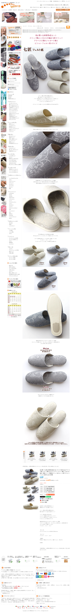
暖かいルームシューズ (13, 104)
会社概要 (10, 9)
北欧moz (10, 213)
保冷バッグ (11, 251)
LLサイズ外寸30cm (13, 161)
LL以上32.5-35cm (12, 163)
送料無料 (10, 95)
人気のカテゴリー (12, 101)
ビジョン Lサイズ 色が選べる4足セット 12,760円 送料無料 (64, 459)
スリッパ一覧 (11, 94)
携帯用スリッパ (12, 114)
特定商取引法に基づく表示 (14, 274)
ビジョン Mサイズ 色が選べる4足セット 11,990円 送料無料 (42, 459)
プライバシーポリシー (13, 275)
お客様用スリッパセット (14, 107)
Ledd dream (18, 606)
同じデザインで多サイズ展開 (15, 164)
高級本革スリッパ (12, 151)
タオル (10, 233)
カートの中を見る (12, 268)
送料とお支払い (21, 9)
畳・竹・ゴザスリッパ (13, 149)
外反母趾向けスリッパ (13, 143)
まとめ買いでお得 (12, 167)
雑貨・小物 (11, 247)
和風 (10, 188)
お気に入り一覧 (40, 27)
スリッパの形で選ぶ (13, 122)
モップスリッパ (12, 140)
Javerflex (10, 196)
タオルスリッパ (12, 148)
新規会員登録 (34, 9)
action (29, 606)
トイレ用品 (11, 231)
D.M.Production (35, 606)
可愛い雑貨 (11, 253)
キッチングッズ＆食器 (13, 238)
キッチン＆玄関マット (13, 239)
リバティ (11, 206)
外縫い (10, 224)
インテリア (11, 243)
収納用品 (11, 242)
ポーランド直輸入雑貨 (13, 256)
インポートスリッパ (13, 103)
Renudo (10, 194)
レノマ (10, 200)
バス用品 (11, 230)
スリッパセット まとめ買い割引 (43, 29)
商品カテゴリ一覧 (25, 29)
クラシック (11, 182)
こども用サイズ (12, 155)
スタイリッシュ (12, 181)
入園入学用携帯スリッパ (14, 117)
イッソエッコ (11, 210)
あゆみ (10, 218)
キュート (11, 187)
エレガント (11, 184)
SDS (10, 212)
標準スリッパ (11, 124)
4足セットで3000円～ (13, 109)
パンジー (45, 607)
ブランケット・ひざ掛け (14, 250)
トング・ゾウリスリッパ (14, 128)
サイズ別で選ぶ (12, 154)
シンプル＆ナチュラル (13, 178)
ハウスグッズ (11, 236)
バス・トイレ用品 (12, 228)
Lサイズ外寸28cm (12, 160)
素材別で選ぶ (11, 146)
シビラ (10, 203)
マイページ (47, 27)
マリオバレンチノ (12, 201)
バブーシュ (11, 131)
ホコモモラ (11, 204)
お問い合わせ (27, 9)
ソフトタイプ (11, 225)
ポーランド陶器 (12, 257)
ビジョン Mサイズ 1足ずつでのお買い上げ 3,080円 (32, 459)
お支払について (40, 579)
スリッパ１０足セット (13, 170)
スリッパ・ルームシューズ (33, 29)
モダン (10, 179)
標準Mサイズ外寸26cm (13, 158)
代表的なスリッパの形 (13, 221)
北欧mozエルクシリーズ (14, 113)
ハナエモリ (39, 607)
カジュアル (11, 185)
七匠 (10, 209)
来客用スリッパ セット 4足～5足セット (55, 29)
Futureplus (11, 215)
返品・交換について (13, 272)
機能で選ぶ (11, 134)
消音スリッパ (11, 137)
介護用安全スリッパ (13, 116)
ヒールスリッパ (12, 125)
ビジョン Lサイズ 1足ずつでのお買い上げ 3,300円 (53, 459)
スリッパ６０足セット (13, 172)
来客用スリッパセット (13, 169)
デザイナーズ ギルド (13, 207)
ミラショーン (11, 199)
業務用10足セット (12, 98)
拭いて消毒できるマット (14, 106)
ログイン (11, 271)
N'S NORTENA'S (52, 606)
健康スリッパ (11, 141)
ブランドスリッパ (12, 112)
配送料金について (5, 593)
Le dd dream (11, 193)
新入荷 (10, 97)
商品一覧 (15, 9)
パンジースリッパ (12, 216)
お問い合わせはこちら (41, 587)
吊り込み (11, 222)
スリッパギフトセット (13, 110)
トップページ (4, 9)
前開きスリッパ (12, 129)
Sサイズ (10, 157)
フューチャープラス (30, 607)
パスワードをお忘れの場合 (60, 27)
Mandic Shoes (11, 197)
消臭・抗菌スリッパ (13, 138)
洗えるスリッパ (12, 136)
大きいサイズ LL (12, 119)
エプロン (11, 248)
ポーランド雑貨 (12, 259)
